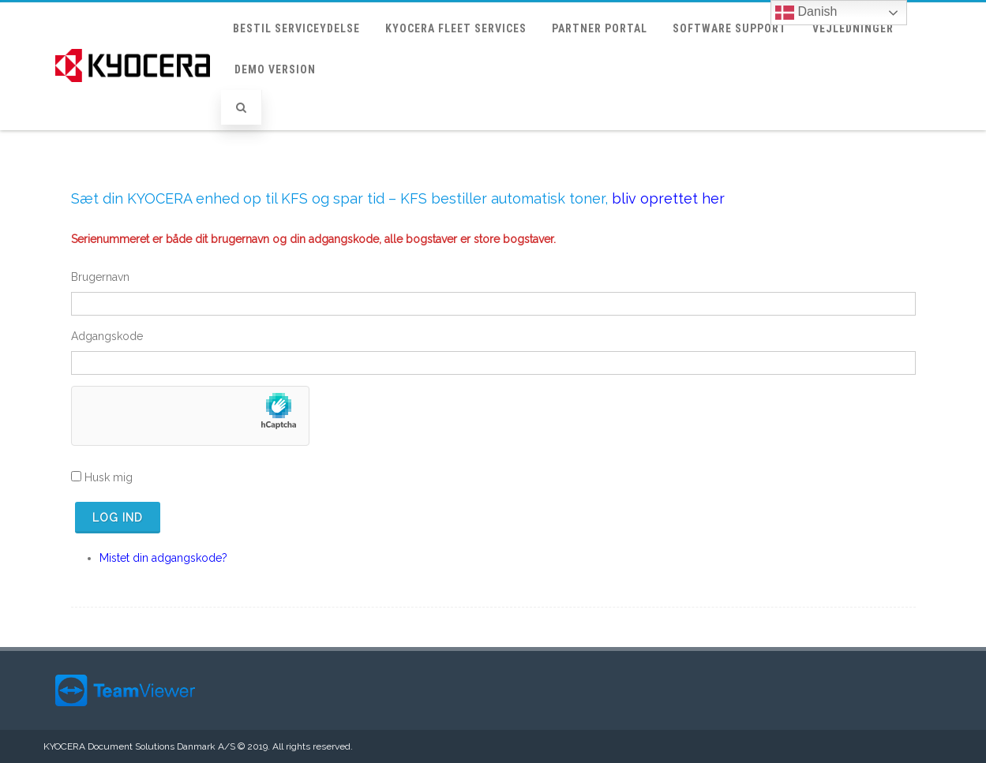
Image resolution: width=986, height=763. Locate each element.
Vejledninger (853, 28)
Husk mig (108, 477)
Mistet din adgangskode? (163, 558)
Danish (806, 12)
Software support (730, 28)
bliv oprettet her (668, 198)
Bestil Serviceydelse (296, 28)
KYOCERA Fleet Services (456, 28)
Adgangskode (107, 336)
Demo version (275, 69)
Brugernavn (100, 277)
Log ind (117, 517)
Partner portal (599, 28)
